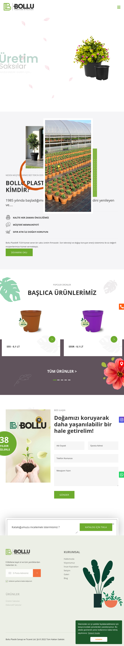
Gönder (64, 494)
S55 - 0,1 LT (13, 346)
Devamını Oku (19, 252)
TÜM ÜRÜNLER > (62, 371)
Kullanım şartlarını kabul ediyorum (19, 583)
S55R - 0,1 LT (76, 346)
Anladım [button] (98, 639)
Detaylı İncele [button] (94, 633)
